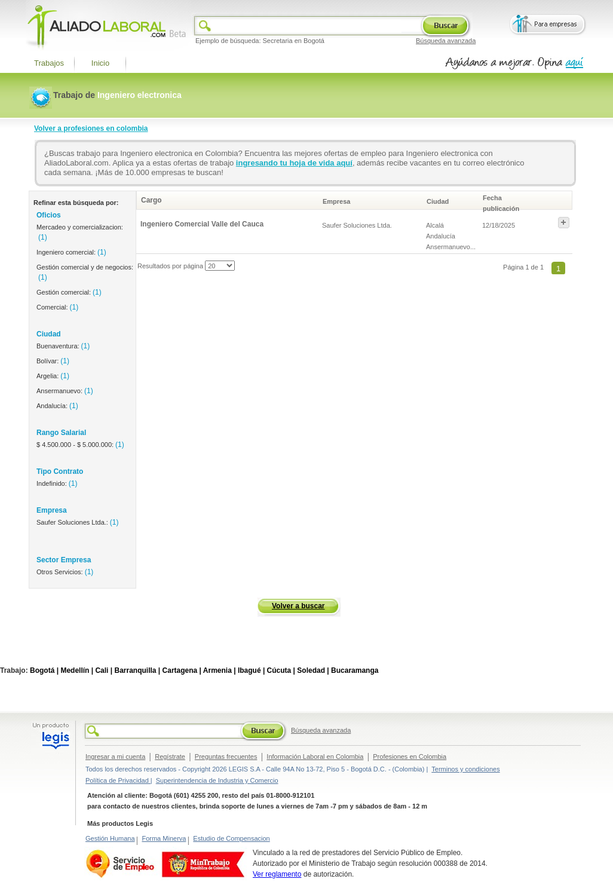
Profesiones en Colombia (409, 756)
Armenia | (219, 670)
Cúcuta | (281, 670)
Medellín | (76, 670)
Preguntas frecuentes (226, 756)
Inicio (100, 63)
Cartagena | (182, 670)
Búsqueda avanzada (446, 40)
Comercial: (57, 307)
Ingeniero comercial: (71, 252)
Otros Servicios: (64, 571)
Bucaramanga (354, 670)
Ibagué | (251, 670)
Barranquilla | (137, 670)
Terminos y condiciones (465, 769)
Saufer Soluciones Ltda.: (77, 522)
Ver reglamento (277, 874)
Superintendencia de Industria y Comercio (217, 780)
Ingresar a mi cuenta (115, 756)
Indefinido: (56, 483)
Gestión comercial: (69, 292)
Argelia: (52, 375)
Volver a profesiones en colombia (91, 128)
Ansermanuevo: (64, 390)
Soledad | (313, 670)
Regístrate (170, 756)
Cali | (103, 670)
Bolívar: (52, 361)
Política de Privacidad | (118, 780)
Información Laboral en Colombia (314, 756)
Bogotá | (44, 670)
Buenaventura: (63, 346)
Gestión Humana (110, 838)
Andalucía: (57, 405)
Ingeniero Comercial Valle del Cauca (201, 224)
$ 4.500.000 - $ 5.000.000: (80, 444)
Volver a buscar (298, 606)
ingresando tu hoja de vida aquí (294, 162)
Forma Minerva (164, 838)
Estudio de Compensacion (231, 838)
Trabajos (49, 63)
